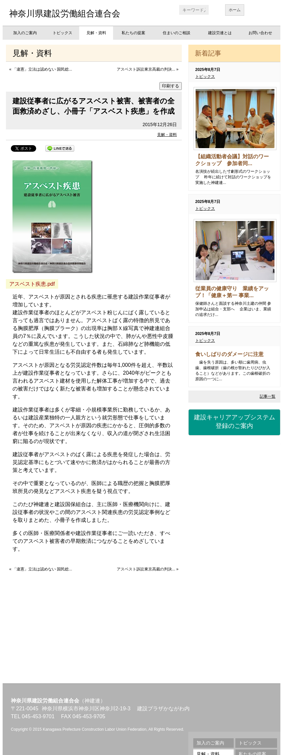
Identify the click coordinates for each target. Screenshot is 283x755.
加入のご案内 (25, 33)
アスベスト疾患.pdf (32, 284)
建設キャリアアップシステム (234, 422)
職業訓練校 (234, 563)
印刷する (170, 85)
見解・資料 (96, 33)
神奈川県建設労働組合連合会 (64, 13)
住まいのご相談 (176, 33)
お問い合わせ (260, 33)
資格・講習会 (234, 527)
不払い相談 (234, 635)
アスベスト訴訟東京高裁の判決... (146, 69)
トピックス (62, 33)
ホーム (235, 10)
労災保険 (234, 491)
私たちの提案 (133, 33)
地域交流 (234, 599)
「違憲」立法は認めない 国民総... (42, 69)
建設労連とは (220, 33)
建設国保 (234, 455)
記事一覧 (267, 396)
